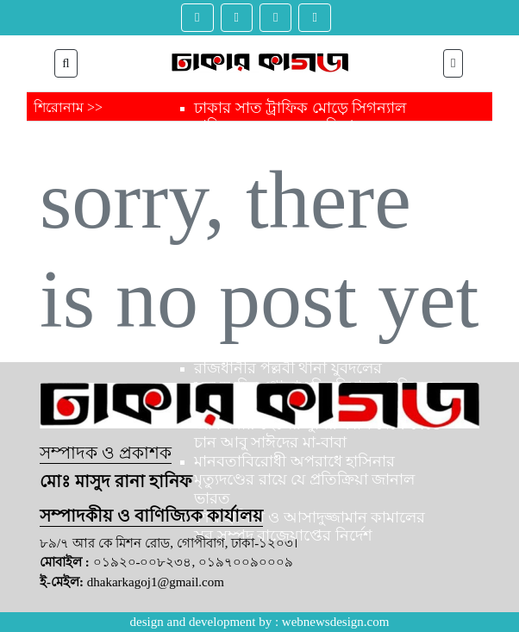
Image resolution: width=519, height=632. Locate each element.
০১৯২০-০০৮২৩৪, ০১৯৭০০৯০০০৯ (193, 562)
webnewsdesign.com (336, 622)
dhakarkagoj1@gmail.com (155, 582)
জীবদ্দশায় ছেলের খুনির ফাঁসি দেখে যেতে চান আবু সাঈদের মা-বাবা (318, 434)
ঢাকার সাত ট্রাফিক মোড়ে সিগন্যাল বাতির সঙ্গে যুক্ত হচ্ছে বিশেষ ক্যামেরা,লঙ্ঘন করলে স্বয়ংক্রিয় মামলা (308, 126)
